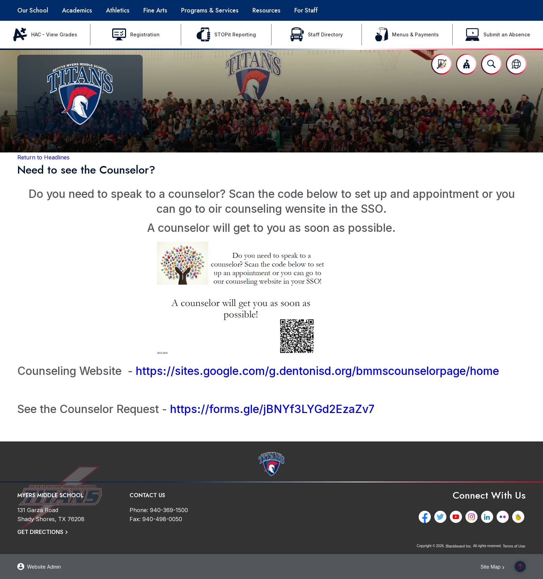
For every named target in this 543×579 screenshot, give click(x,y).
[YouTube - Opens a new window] (457, 517)
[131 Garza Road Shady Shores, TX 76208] (50, 515)
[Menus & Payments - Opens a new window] (407, 35)
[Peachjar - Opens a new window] (520, 517)
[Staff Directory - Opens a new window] (317, 35)
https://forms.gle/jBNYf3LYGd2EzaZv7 (272, 409)
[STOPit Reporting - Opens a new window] (226, 35)
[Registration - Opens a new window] (135, 35)
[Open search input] (491, 64)
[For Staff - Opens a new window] (306, 10)
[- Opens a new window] (241, 352)
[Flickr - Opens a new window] (504, 517)
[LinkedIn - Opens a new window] (488, 517)
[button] (466, 64)
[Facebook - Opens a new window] (426, 517)
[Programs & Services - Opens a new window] (210, 10)
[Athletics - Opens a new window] (117, 10)
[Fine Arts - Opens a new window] (155, 10)
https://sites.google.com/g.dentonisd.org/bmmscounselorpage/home (317, 371)
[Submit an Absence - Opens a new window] (498, 35)
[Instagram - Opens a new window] (473, 517)
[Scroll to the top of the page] (520, 566)
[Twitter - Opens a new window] (442, 517)
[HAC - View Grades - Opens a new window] (45, 35)
